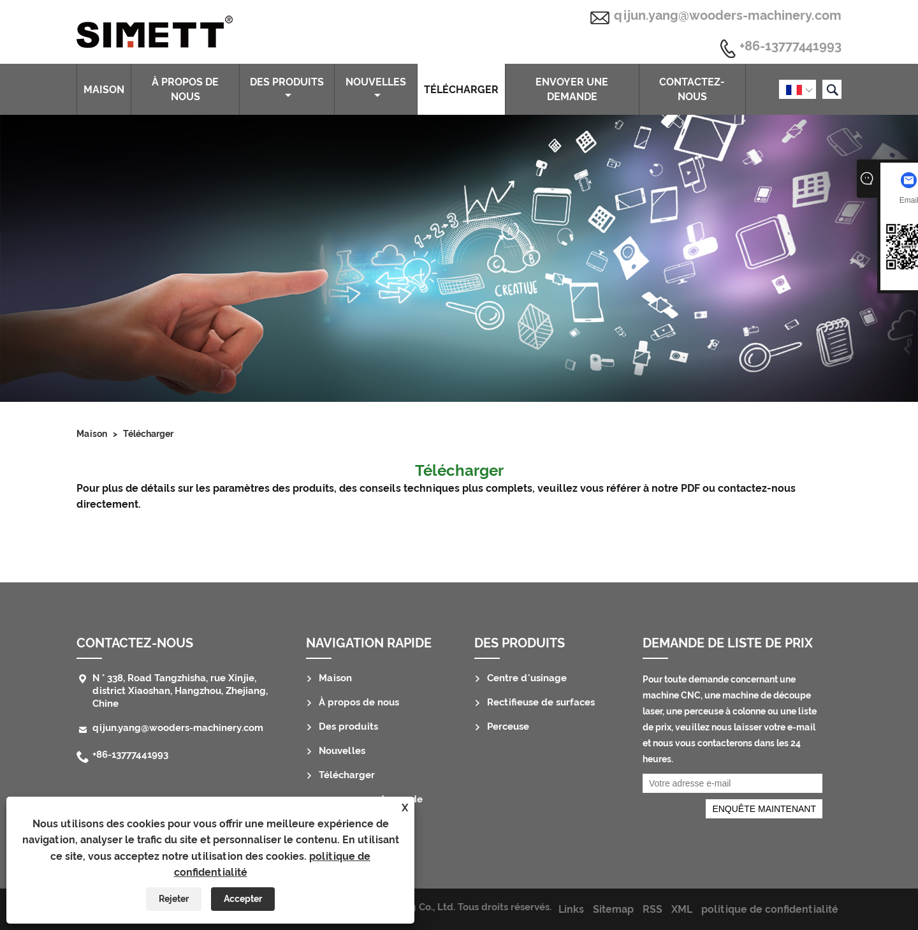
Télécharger (461, 90)
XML (681, 909)
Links (571, 909)
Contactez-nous (692, 89)
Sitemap (613, 909)
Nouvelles (376, 88)
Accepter (243, 899)
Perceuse (508, 726)
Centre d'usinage (527, 678)
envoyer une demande (572, 89)
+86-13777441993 (790, 46)
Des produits (287, 88)
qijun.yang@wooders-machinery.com (727, 15)
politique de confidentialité (769, 909)
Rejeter (174, 899)
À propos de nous (185, 89)
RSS (652, 909)
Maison (104, 90)
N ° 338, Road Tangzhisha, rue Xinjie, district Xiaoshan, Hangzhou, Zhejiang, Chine (180, 690)
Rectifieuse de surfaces (541, 702)
